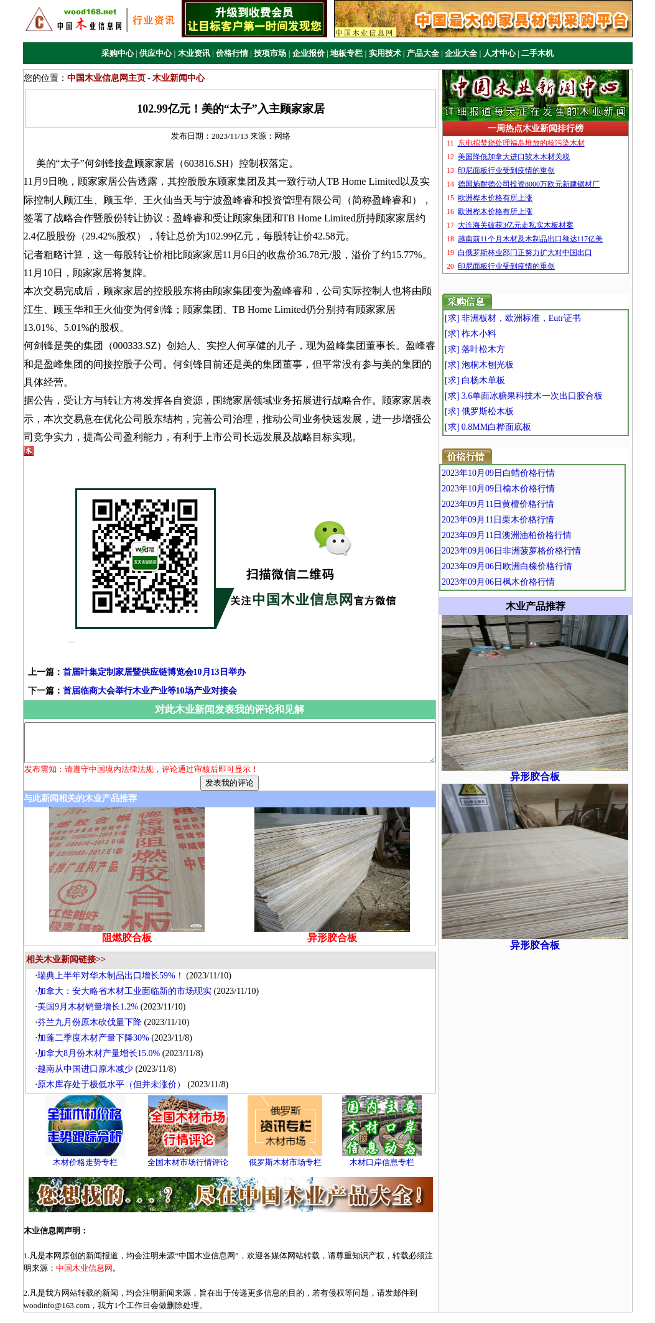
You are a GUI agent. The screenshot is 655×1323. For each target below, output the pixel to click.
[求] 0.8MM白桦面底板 (513, 427)
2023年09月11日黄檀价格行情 (526, 504)
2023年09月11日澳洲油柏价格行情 (535, 535)
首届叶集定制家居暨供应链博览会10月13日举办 (136, 635)
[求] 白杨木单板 (500, 380)
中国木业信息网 (441, 1316)
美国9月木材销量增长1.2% (94, 978)
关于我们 (247, 1302)
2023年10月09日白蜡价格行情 (526, 473)
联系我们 (367, 1302)
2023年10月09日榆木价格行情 (526, 488)
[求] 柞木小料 (496, 333)
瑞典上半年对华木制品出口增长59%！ (117, 947)
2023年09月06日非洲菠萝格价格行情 (540, 550)
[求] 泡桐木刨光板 (504, 364)
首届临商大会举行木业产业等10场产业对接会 (132, 654)
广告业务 (287, 1302)
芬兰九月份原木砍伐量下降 (96, 993)
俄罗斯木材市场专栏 (290, 1133)
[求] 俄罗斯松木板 (504, 411)
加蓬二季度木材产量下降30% (100, 1009)
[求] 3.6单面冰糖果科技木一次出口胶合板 (549, 396)
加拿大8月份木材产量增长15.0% (105, 1024)
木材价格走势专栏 (91, 1133)
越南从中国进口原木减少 (91, 1040)
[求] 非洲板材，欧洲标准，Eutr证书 (538, 318)
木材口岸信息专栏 (388, 1133)
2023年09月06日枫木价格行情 (526, 582)
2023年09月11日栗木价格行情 (526, 519)
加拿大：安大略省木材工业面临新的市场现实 (131, 962)
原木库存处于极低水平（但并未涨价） (118, 1056)
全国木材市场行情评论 (194, 1133)
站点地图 (408, 1302)
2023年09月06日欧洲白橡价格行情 (535, 566)
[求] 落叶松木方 (500, 349)
